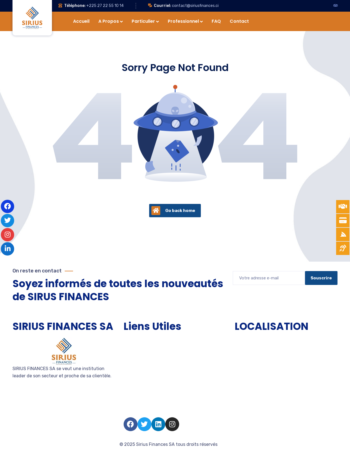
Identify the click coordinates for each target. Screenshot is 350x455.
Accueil (131, 340)
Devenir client (138, 380)
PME (128, 360)
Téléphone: (75, 5)
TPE (128, 350)
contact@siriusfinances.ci (195, 5)
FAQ (128, 410)
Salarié (131, 400)
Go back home (173, 210)
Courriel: (162, 5)
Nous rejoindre (139, 390)
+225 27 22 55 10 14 (105, 5)
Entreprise (134, 370)
